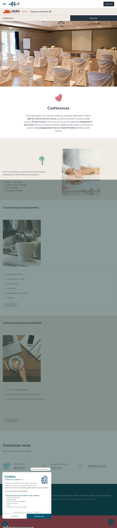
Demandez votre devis (97, 466)
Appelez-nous (19, 467)
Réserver (108, 4)
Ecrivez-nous (56, 467)
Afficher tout (11, 305)
